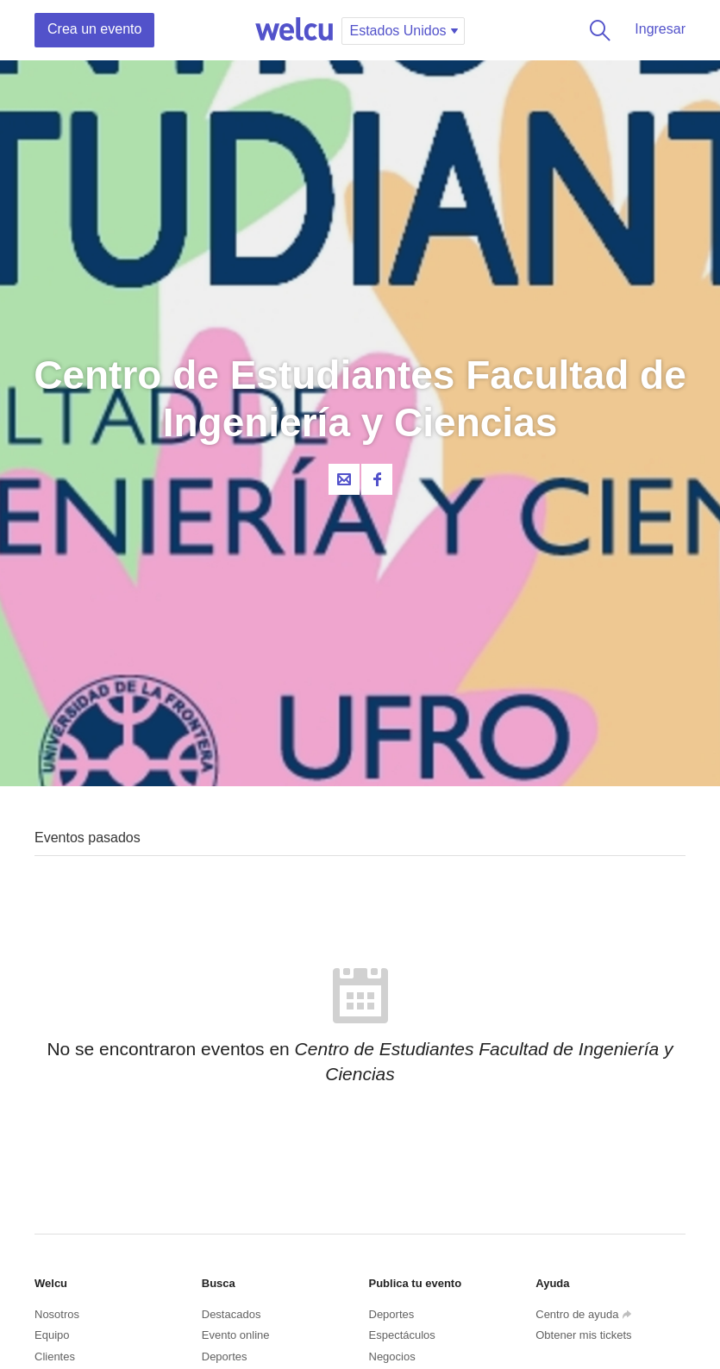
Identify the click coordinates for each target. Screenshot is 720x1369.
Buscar (596, 30)
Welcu (294, 30)
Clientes (54, 1356)
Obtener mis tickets (583, 1334)
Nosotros (56, 1314)
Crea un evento (94, 29)
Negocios (392, 1356)
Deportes (224, 1356)
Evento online (236, 1334)
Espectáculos (402, 1334)
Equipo (51, 1334)
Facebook (377, 479)
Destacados (231, 1314)
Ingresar (660, 29)
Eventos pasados (87, 837)
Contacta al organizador (344, 479)
